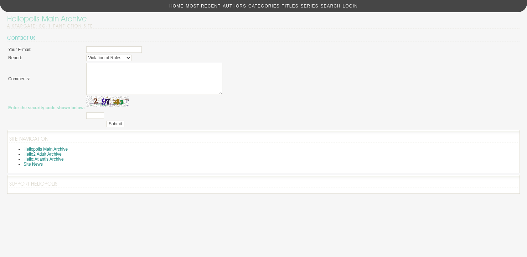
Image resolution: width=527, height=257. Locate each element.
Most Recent (203, 6)
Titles (290, 6)
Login (349, 6)
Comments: (19, 82)
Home (176, 6)
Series (309, 6)
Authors (234, 6)
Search (330, 6)
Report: (15, 57)
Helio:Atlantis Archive (44, 165)
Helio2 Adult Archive (43, 160)
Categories (264, 6)
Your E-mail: (19, 49)
